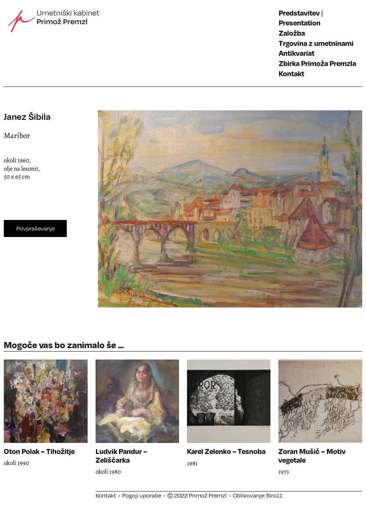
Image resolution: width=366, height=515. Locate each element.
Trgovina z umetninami (316, 43)
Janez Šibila (27, 116)
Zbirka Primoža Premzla (317, 63)
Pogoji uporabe (141, 495)
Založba (292, 33)
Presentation (299, 22)
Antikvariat (296, 53)
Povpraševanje (35, 228)
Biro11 (274, 495)
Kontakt (291, 73)
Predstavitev (299, 13)
